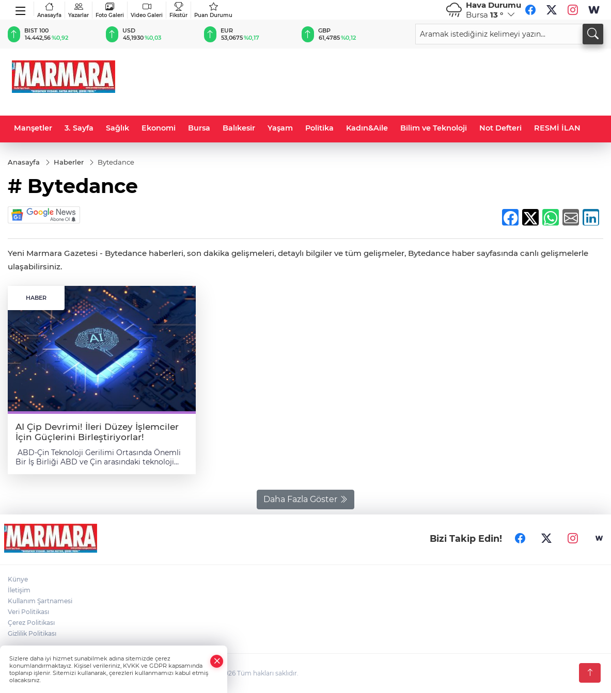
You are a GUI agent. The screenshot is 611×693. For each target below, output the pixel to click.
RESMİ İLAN (557, 128)
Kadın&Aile (367, 128)
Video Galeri (147, 10)
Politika (319, 128)
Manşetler (33, 128)
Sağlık (117, 128)
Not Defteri (500, 128)
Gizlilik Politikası (32, 633)
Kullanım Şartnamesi (40, 601)
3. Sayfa (79, 128)
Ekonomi (159, 128)
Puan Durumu (213, 10)
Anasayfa (49, 10)
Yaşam (280, 128)
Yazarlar (78, 10)
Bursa (199, 128)
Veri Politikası (28, 612)
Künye (18, 579)
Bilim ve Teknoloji (433, 128)
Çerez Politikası (31, 622)
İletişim (19, 590)
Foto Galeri (110, 10)
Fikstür (178, 10)
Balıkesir (239, 128)
